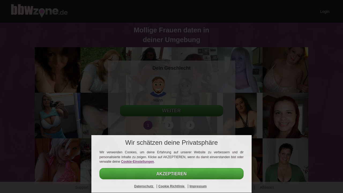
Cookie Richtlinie (171, 186)
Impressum (198, 186)
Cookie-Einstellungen (137, 162)
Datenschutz (144, 186)
